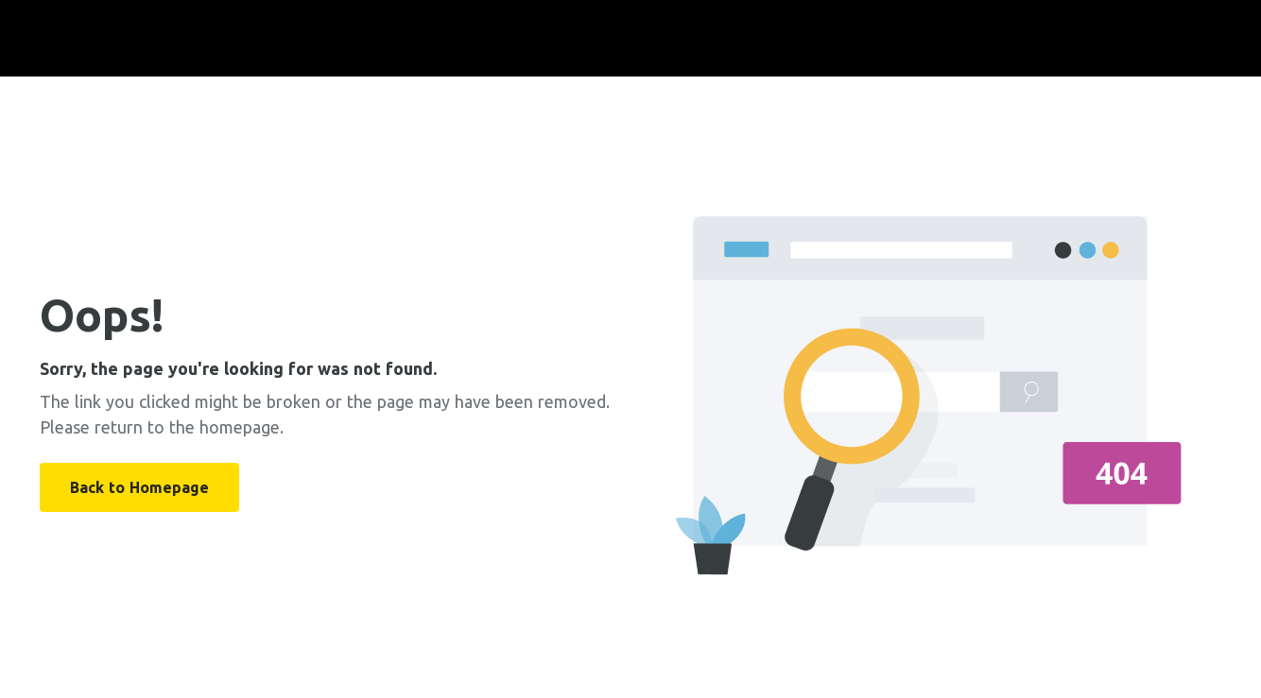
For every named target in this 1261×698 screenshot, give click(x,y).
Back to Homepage (139, 487)
